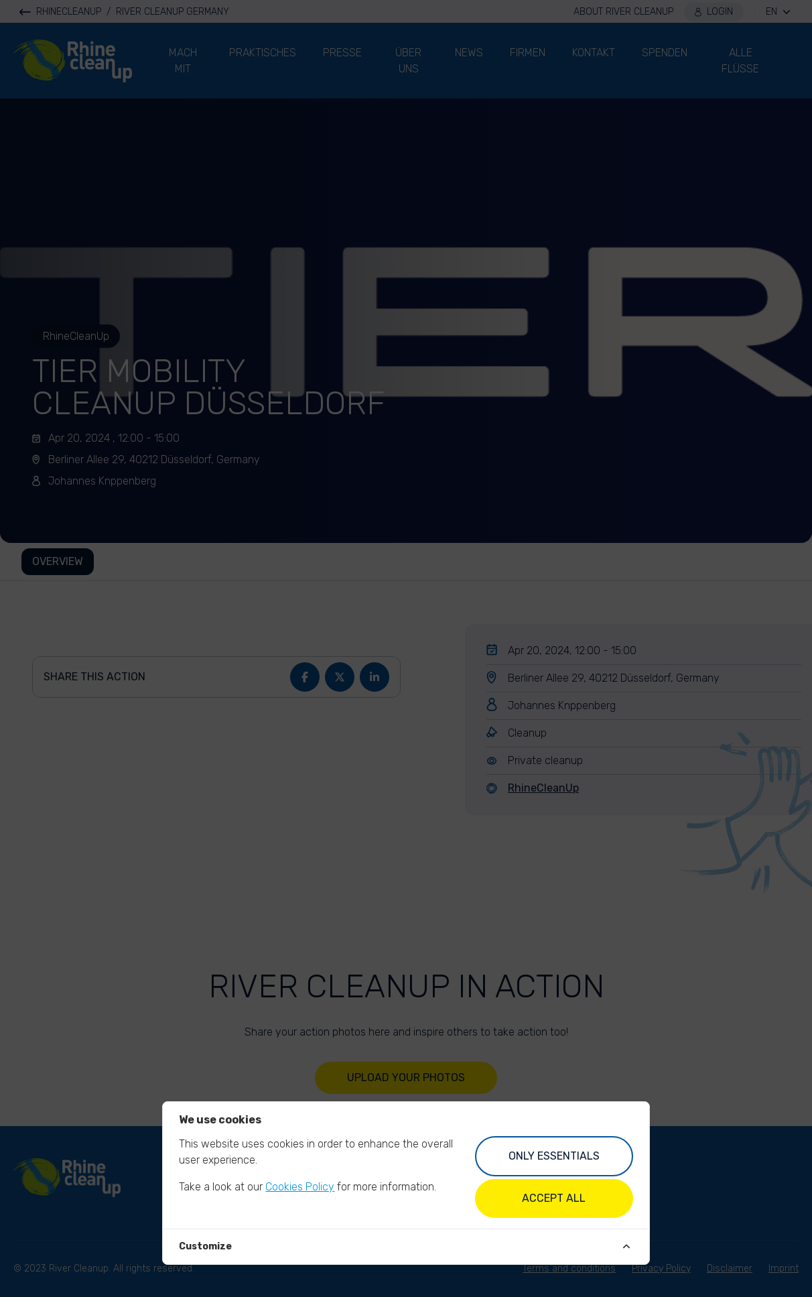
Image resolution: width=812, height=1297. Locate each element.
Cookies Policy (299, 1186)
